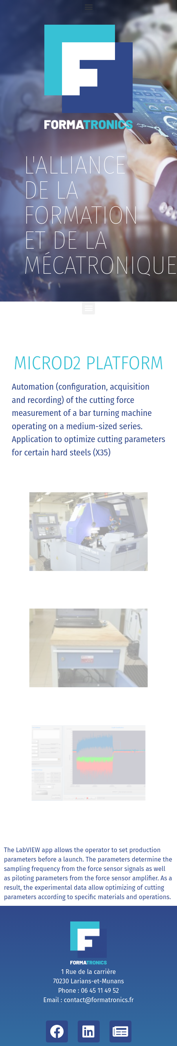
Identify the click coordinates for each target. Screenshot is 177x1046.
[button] (88, 6)
